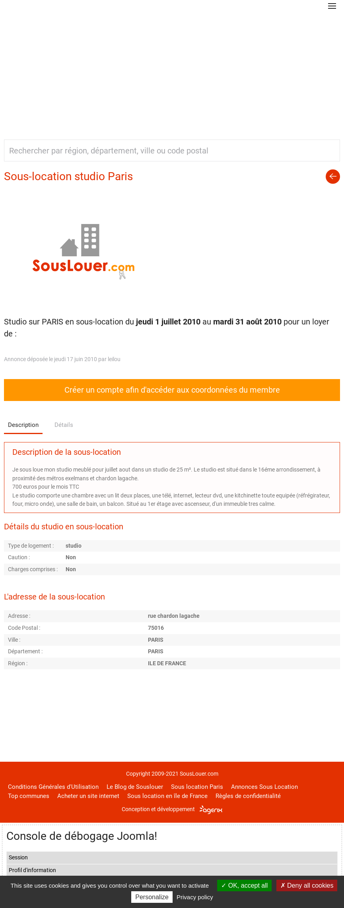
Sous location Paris (197, 786)
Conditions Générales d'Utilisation (53, 786)
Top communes (28, 796)
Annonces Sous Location (264, 786)
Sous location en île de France (167, 796)
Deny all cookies (307, 885)
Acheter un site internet (88, 796)
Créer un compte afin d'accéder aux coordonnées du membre (172, 390)
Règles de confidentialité (248, 796)
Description (23, 424)
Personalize (152, 897)
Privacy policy (195, 897)
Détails (63, 424)
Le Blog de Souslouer (135, 786)
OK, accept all (244, 885)
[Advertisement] (172, 72)
